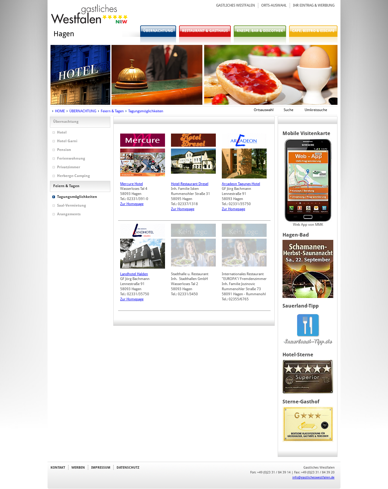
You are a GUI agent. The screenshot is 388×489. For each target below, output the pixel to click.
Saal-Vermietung (71, 205)
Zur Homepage (131, 204)
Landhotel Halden (134, 274)
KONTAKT (58, 467)
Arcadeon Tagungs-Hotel (241, 184)
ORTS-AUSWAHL (274, 5)
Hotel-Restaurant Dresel (189, 184)
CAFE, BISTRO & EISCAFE (313, 31)
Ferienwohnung (71, 158)
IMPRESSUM (100, 467)
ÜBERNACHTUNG (158, 31)
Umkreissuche (316, 110)
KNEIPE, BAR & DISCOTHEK (260, 31)
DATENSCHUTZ (128, 467)
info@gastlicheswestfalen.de (313, 477)
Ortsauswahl (264, 110)
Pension (64, 150)
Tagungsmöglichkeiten (145, 111)
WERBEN (78, 467)
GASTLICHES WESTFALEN (235, 5)
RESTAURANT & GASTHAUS (205, 31)
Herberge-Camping (73, 176)
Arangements (69, 214)
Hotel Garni (67, 141)
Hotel (62, 132)
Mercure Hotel (131, 184)
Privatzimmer (68, 167)
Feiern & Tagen (112, 111)
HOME (60, 111)
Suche (288, 110)
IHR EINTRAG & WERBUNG (313, 5)
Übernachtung (66, 121)
